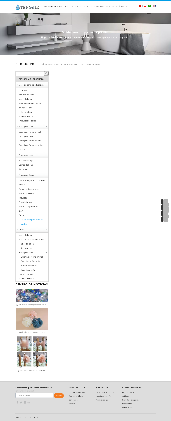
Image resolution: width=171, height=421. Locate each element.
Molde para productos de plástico (30, 208)
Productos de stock (27, 120)
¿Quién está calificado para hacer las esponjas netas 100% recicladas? (32, 305)
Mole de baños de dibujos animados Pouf (30, 105)
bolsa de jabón (25, 112)
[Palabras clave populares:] (46, 73)
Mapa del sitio (127, 407)
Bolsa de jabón (27, 244)
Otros (21, 215)
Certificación (73, 400)
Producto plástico (26, 175)
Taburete (23, 198)
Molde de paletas (26, 193)
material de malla (26, 116)
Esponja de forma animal (30, 132)
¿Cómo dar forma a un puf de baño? (32, 370)
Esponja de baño (26, 126)
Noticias (72, 404)
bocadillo (23, 90)
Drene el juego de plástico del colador (32, 182)
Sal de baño (24, 169)
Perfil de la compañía (77, 392)
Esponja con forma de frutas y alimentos (30, 263)
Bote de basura (25, 202)
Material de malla (26, 278)
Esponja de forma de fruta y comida (31, 147)
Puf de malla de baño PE (105, 392)
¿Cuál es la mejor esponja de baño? (32, 332)
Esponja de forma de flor (30, 140)
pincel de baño (25, 99)
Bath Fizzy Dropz (26, 160)
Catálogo (125, 396)
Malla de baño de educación (31, 85)
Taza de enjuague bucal (29, 189)
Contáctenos (127, 404)
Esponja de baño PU (103, 396)
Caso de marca (128, 392)
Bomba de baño (26, 165)
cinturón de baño (26, 94)
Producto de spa (26, 155)
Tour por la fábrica (76, 396)
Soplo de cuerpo (28, 248)
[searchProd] (30, 73)
